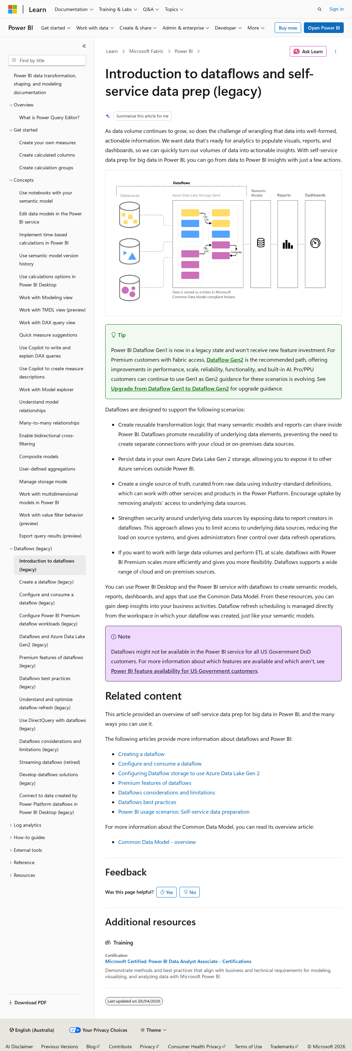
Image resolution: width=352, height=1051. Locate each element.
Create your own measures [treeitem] (47, 142)
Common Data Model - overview (157, 841)
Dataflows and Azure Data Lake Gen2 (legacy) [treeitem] (52, 640)
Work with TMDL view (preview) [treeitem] (52, 309)
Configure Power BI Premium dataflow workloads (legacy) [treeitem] (49, 619)
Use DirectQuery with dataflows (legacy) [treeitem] (52, 724)
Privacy (147, 1046)
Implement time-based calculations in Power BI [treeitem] (44, 238)
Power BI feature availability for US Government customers (184, 670)
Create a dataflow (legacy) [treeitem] (46, 581)
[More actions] (335, 51)
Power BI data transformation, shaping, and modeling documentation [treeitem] (45, 83)
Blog (91, 1046)
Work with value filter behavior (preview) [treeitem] (51, 519)
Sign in (336, 8)
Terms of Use (248, 1046)
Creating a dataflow (141, 753)
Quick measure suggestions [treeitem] (48, 334)
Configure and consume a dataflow (160, 763)
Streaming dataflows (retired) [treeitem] (49, 762)
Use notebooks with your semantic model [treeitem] (45, 196)
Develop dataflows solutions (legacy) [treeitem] (48, 778)
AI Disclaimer (19, 1046)
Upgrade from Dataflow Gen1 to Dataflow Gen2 (170, 388)
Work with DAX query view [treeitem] (47, 322)
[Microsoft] (12, 9)
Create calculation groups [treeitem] (46, 167)
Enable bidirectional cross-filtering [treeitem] (47, 439)
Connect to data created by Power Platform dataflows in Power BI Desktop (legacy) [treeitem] (48, 803)
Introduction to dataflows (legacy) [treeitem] (46, 565)
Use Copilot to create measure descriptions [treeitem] (51, 372)
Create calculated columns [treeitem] (47, 154)
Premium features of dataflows (154, 782)
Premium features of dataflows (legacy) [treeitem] (51, 661)
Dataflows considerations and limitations (166, 792)
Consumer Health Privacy (194, 1046)
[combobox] (47, 60)
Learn (112, 51)
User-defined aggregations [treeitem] (47, 468)
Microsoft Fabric (146, 51)
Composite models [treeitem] (38, 456)
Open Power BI (324, 27)
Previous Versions (59, 1046)
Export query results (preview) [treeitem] (50, 535)
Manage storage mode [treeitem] (43, 481)
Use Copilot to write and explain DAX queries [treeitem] (44, 351)
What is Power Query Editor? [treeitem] (49, 117)
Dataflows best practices (147, 801)
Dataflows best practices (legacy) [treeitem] (44, 682)
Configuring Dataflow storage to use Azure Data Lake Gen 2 (189, 773)
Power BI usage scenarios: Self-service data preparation (184, 811)
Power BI (184, 51)
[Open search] (320, 9)
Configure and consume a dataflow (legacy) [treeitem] (46, 598)
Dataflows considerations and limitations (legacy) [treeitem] (50, 745)
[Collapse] (84, 46)
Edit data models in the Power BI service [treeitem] (50, 217)
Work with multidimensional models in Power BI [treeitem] (48, 498)
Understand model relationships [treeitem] (38, 406)
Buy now (288, 27)
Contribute (120, 1046)
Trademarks (282, 1046)
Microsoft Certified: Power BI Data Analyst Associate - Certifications (178, 961)
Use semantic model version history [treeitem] (48, 259)
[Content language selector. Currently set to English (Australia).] (32, 1030)
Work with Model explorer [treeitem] (46, 389)
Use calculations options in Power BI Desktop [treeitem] (47, 280)
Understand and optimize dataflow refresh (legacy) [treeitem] (46, 703)
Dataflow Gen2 (225, 359)
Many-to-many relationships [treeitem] (49, 422)
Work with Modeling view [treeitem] (46, 297)
